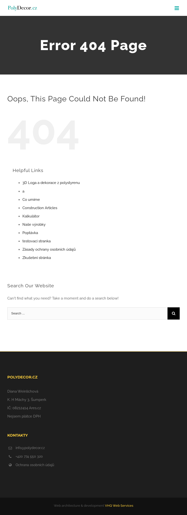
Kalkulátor (30, 216)
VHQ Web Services (119, 505)
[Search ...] (87, 313)
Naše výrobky (34, 224)
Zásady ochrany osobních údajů (49, 249)
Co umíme (31, 199)
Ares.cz (35, 408)
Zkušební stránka (36, 258)
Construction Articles (39, 208)
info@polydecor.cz (30, 448)
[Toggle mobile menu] (177, 8)
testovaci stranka (36, 241)
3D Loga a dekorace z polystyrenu (51, 183)
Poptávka (30, 233)
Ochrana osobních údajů (35, 465)
